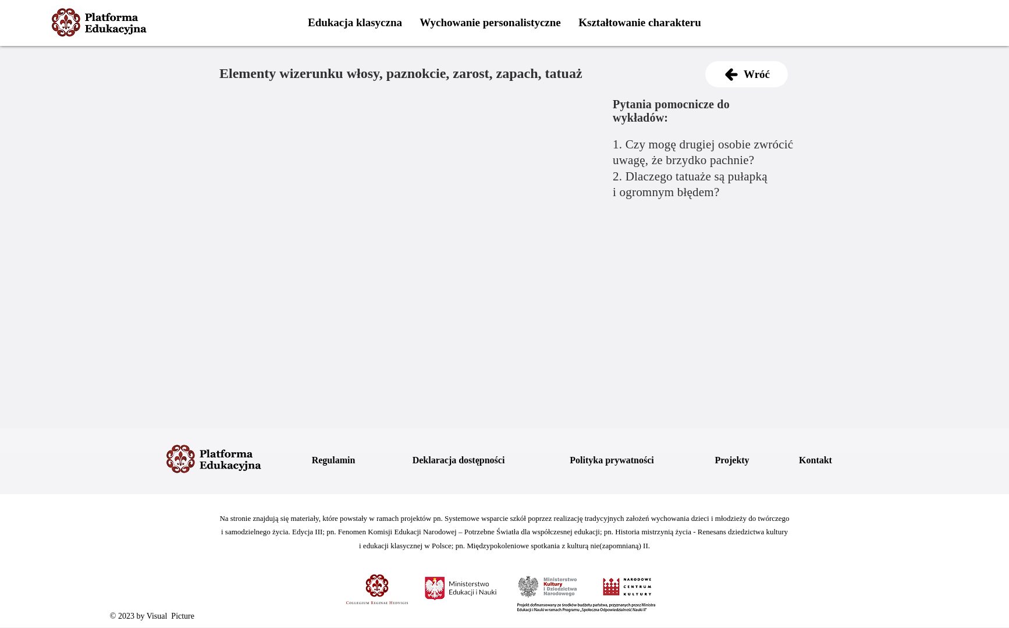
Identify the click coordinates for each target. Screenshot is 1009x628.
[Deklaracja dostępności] (458, 460)
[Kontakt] (816, 460)
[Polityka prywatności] (612, 460)
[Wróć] (746, 74)
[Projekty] (732, 460)
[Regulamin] (333, 460)
